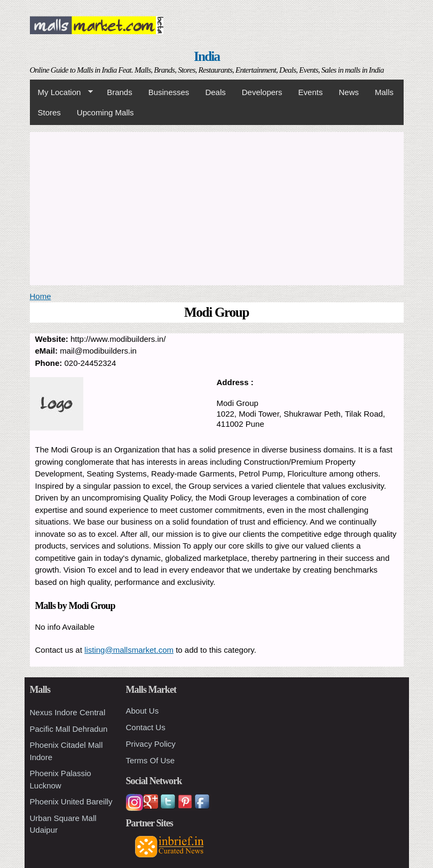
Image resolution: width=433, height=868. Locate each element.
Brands (119, 92)
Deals (215, 92)
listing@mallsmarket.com (129, 649)
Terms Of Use (150, 760)
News (348, 92)
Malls (384, 92)
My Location (61, 92)
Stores (49, 112)
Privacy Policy (151, 743)
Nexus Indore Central (68, 712)
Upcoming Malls (105, 112)
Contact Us (146, 727)
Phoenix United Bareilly (71, 801)
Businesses (169, 92)
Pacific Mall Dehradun (69, 728)
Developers (262, 92)
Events (310, 92)
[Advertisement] (217, 206)
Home (40, 296)
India (206, 56)
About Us (142, 710)
